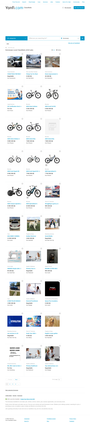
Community (76, 2)
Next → (17, 379)
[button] (14, 61)
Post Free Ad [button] (79, 7)
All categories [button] (11, 38)
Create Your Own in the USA (27, 399)
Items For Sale (67, 2)
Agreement (26, 418)
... (18, 384)
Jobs (51, 2)
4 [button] (27, 67)
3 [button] (8, 66)
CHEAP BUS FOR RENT (14, 74)
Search (24, 2)
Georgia (14, 395)
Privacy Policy (73, 418)
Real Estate (32, 2)
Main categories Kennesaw (11, 390)
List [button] (54, 50)
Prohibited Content (51, 418)
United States (8, 395)
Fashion (58, 2)
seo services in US (12, 333)
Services (45, 2)
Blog (48, 421)
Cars (39, 2)
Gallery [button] (59, 50)
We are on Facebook (74, 43)
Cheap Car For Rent (32, 74)
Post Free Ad (16, 2)
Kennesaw (19, 395)
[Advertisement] (45, 21)
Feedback (72, 421)
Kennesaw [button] (66, 38)
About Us (26, 421)
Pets (83, 2)
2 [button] (27, 197)
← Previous (9, 379)
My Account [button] (68, 7)
